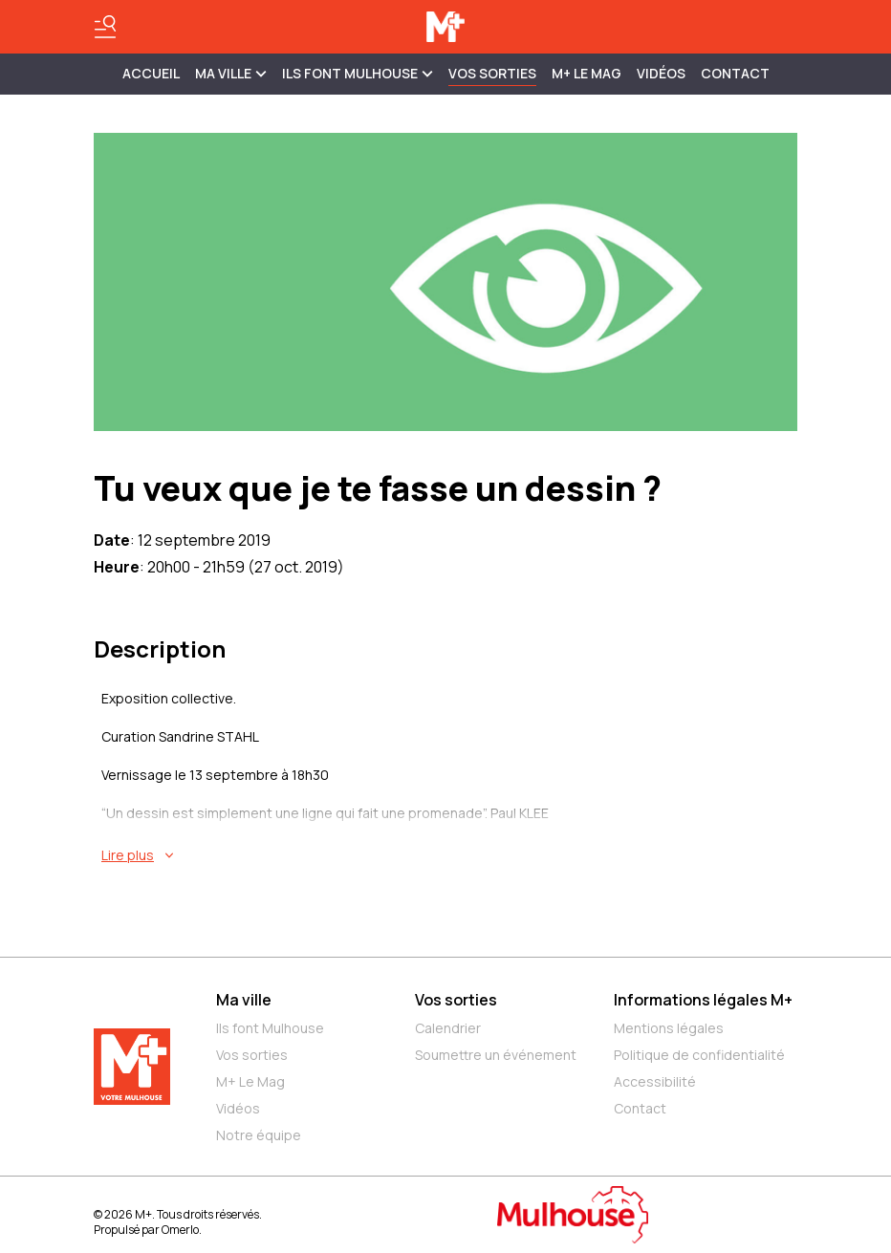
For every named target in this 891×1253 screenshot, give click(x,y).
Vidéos (661, 73)
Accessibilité (655, 1081)
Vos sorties (492, 73)
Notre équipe (258, 1135)
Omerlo (180, 1229)
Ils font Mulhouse (270, 1028)
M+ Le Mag (586, 73)
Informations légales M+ (703, 999)
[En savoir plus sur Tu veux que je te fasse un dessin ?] (449, 855)
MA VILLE (231, 73)
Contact (735, 73)
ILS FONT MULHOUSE (357, 73)
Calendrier (448, 1028)
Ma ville (244, 999)
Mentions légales (669, 1028)
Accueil (151, 73)
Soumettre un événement (495, 1055)
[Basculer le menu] (105, 26)
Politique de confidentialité (699, 1055)
